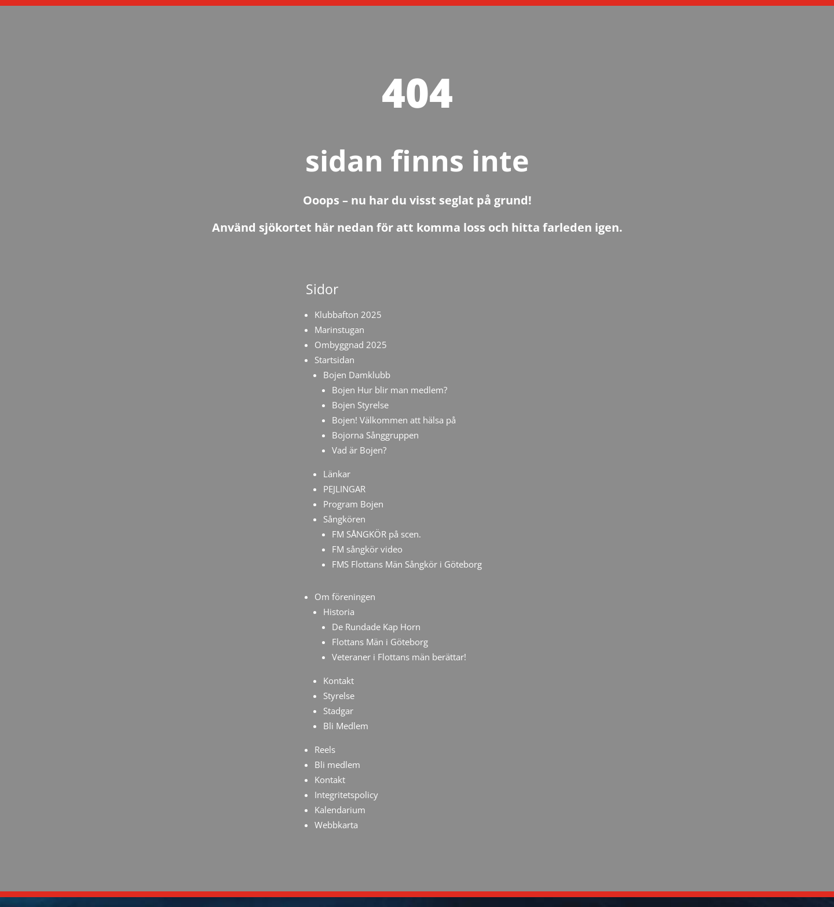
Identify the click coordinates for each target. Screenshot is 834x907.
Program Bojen (353, 504)
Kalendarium (339, 809)
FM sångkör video (367, 549)
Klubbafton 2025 (348, 314)
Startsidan (334, 359)
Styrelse (338, 695)
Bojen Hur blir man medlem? (389, 390)
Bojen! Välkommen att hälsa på (394, 420)
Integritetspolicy (346, 794)
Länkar (336, 474)
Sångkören (344, 519)
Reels (324, 749)
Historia (338, 611)
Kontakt (338, 680)
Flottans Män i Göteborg (380, 642)
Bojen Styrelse (360, 405)
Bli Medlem (345, 726)
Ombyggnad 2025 (350, 344)
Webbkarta (336, 825)
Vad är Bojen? (359, 450)
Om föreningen (344, 596)
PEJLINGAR (344, 489)
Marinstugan (339, 329)
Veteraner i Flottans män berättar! (399, 657)
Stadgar (338, 710)
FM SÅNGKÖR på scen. (376, 534)
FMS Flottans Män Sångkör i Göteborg (407, 564)
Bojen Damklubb (356, 375)
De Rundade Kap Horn (376, 626)
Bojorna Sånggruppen (375, 435)
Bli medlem (337, 764)
